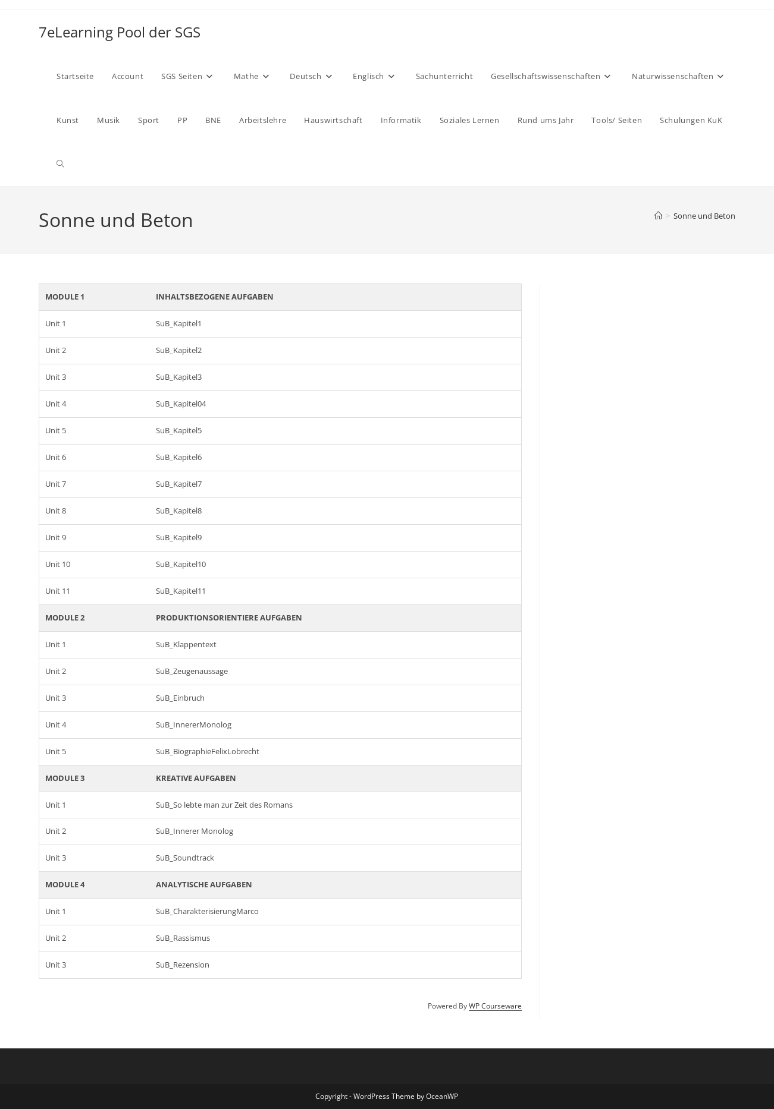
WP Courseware (495, 1006)
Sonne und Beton (704, 215)
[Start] (658, 215)
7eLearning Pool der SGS (119, 32)
